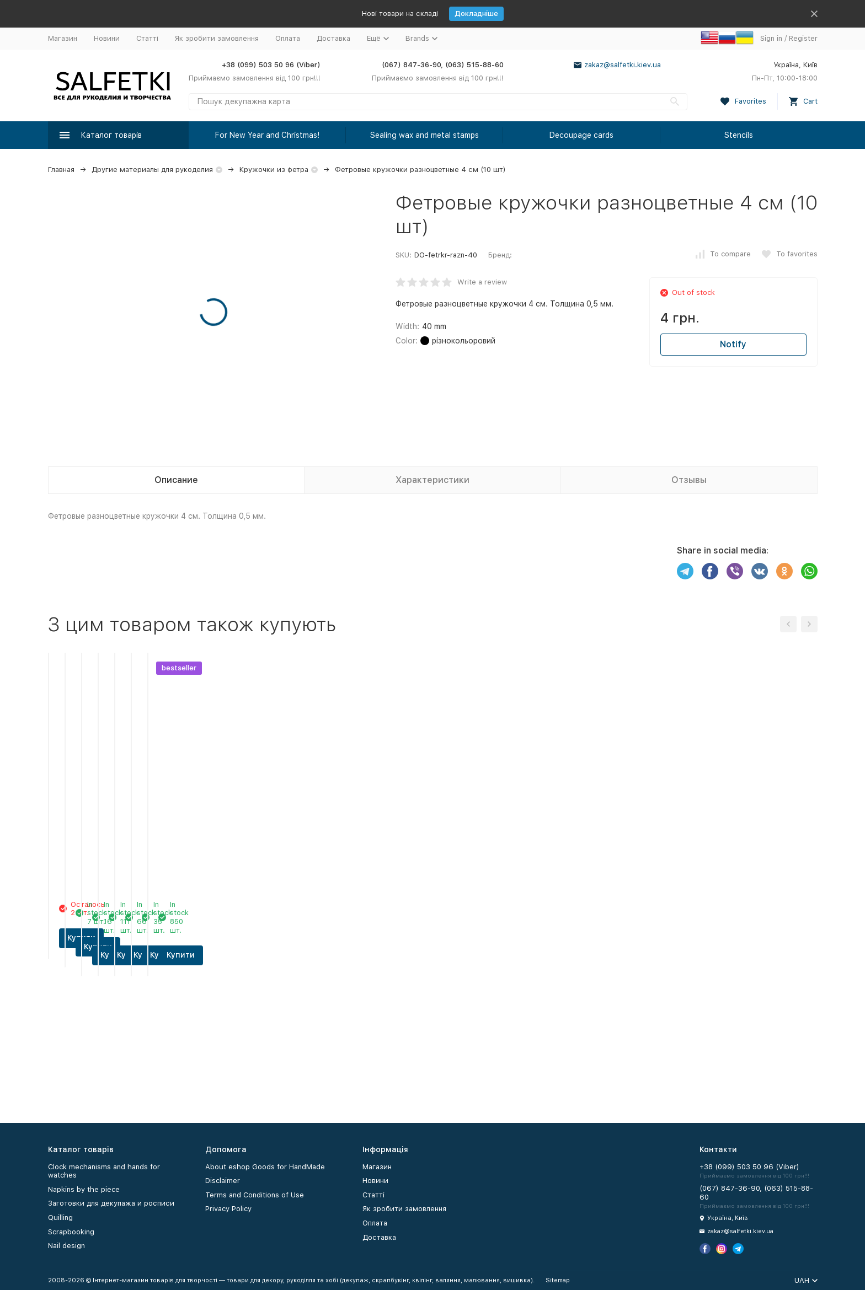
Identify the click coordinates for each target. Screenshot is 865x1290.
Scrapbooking (71, 1232)
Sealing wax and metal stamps (424, 135)
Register (803, 38)
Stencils (738, 135)
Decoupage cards (581, 135)
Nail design (66, 1245)
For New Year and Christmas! (267, 135)
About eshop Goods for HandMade (265, 1167)
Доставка (333, 38)
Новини (107, 38)
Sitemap (558, 1280)
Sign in (771, 38)
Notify (733, 344)
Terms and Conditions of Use (254, 1195)
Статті (147, 38)
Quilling (60, 1217)
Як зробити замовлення (217, 38)
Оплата (287, 38)
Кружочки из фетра (273, 169)
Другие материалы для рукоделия (152, 169)
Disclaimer (222, 1180)
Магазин (62, 38)
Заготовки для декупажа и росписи (111, 1203)
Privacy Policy (228, 1209)
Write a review (482, 282)
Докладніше (476, 13)
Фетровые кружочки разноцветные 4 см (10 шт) (420, 169)
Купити (118, 1068)
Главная (61, 169)
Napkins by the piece (84, 1189)
